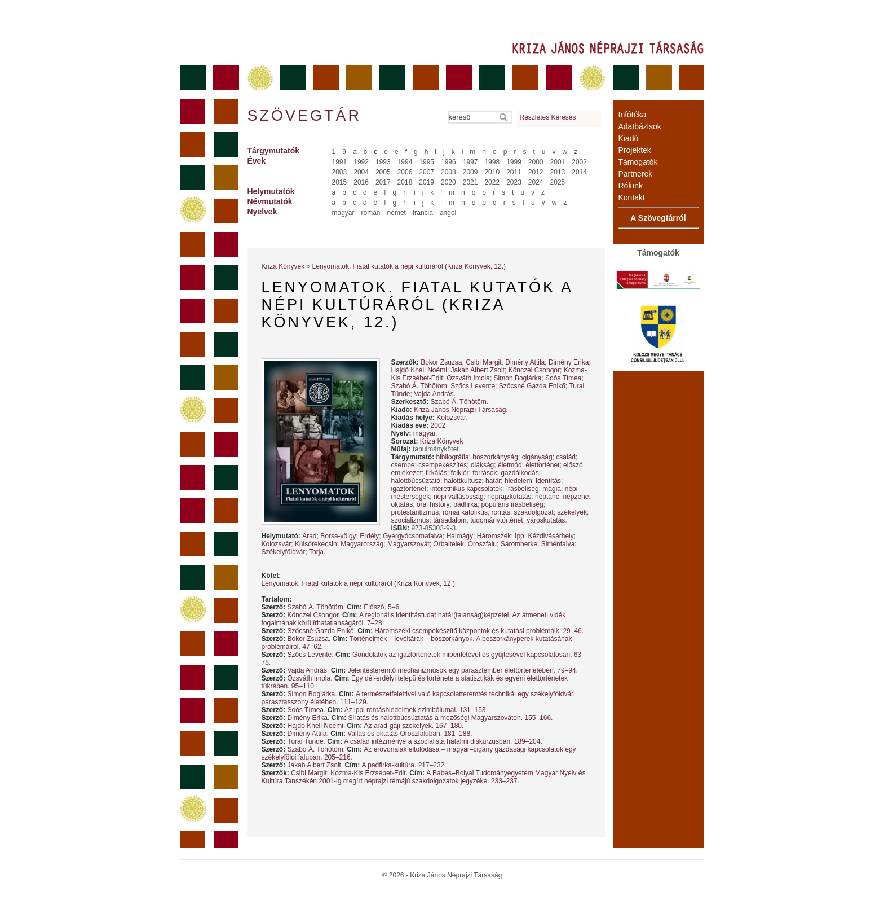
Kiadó (628, 138)
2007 (426, 172)
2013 (557, 172)
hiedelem (518, 481)
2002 (579, 162)
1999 (513, 162)
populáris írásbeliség (512, 504)
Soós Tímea (563, 378)
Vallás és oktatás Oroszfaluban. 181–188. (409, 734)
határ (493, 481)
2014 (579, 172)
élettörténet (542, 465)
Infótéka (632, 114)
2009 (470, 172)
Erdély (369, 536)
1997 (470, 162)
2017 (383, 182)
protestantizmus (415, 512)
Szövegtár (303, 115)
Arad (309, 536)
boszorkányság (495, 457)
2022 (492, 182)
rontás (501, 512)
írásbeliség (522, 489)
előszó (573, 465)
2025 (557, 182)
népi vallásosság (459, 497)
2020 (448, 182)
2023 (513, 182)
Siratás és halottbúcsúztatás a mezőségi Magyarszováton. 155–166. (450, 718)
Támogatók (638, 161)
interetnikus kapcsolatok (466, 489)
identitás (548, 481)
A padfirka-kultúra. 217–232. (404, 765)
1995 (426, 162)
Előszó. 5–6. (382, 607)
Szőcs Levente (472, 386)
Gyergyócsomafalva (413, 536)
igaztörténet (409, 489)
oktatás (402, 504)
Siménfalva (557, 544)
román (371, 213)
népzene (576, 497)
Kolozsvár (451, 418)
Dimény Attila (525, 362)
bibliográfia (452, 457)
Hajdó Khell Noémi (419, 370)
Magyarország (362, 544)
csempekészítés (442, 465)
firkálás (436, 473)
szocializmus (410, 520)
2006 (405, 172)
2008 (448, 172)
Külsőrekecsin (316, 544)
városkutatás (546, 520)
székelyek (572, 512)
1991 (339, 162)
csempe (403, 465)
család (566, 457)
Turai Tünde (306, 741)
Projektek (634, 150)
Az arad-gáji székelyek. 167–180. (414, 726)
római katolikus (465, 512)
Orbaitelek (448, 544)
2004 (361, 172)
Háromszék (494, 536)
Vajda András (434, 394)
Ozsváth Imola (468, 378)
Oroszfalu (482, 544)
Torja (316, 552)
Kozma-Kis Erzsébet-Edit (367, 773)
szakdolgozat (534, 512)
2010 (492, 172)
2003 (339, 172)
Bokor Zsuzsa (441, 362)
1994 (405, 162)
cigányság (537, 457)
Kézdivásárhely (550, 536)
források (484, 473)
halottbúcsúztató (415, 481)
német (396, 213)
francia (423, 213)
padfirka (465, 504)
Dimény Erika (569, 362)
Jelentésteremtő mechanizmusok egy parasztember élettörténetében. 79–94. (463, 670)
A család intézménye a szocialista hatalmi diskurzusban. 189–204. (443, 741)
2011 (513, 172)
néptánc (547, 497)
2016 (361, 182)
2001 (557, 162)
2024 (535, 182)
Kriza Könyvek (283, 266)
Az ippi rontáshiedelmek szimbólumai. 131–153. (416, 710)
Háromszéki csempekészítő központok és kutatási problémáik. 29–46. (479, 631)
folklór (460, 473)
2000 (535, 162)
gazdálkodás (519, 473)
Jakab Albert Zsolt (478, 370)
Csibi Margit (483, 362)
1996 (448, 162)
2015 (339, 182)
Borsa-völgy (338, 536)
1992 (361, 162)
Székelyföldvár (284, 552)
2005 (383, 172)
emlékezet (406, 473)
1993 (383, 162)
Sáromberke (519, 544)
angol (448, 213)
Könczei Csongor (534, 370)
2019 (426, 182)
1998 (492, 162)
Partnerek (635, 173)
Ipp (519, 536)
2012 (535, 172)
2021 (470, 182)
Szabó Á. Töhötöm (419, 386)
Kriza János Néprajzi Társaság (460, 410)
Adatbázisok (639, 126)
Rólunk (630, 185)
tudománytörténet (496, 520)
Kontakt (631, 197)
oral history (433, 504)
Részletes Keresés (548, 117)
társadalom (449, 520)
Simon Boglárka (518, 378)
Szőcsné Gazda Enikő (532, 386)
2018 (405, 182)
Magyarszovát (408, 544)
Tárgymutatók (273, 150)
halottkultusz (463, 481)
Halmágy (460, 536)
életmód (510, 465)
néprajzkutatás (509, 497)
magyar (343, 213)
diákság (482, 465)
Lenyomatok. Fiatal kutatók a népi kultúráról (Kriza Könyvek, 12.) (409, 266)
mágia (551, 489)
